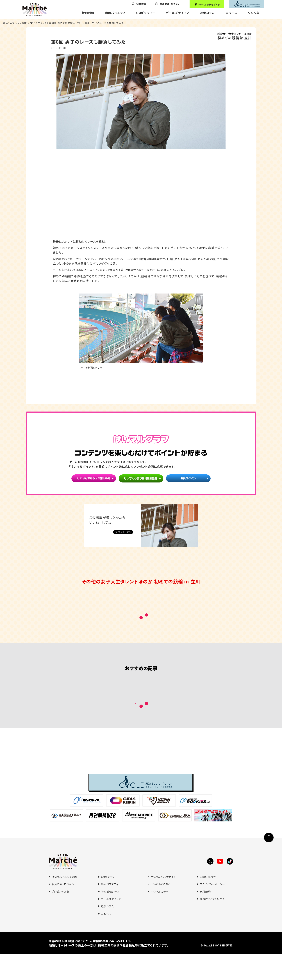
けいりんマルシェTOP (15, 23)
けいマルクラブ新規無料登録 (141, 478)
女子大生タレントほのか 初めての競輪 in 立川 (56, 23)
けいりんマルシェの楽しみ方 (93, 478)
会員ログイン (188, 478)
